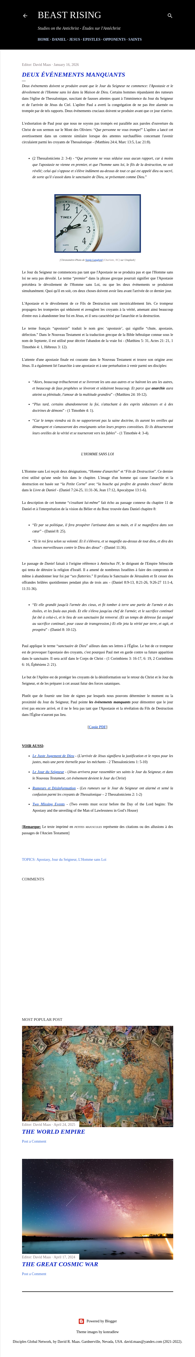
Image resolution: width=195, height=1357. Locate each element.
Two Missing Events (49, 804)
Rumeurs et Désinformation (54, 788)
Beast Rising (69, 15)
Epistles (92, 39)
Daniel (59, 39)
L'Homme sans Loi (92, 860)
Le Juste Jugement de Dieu (53, 756)
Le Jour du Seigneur (48, 772)
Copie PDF (97, 727)
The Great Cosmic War (60, 1264)
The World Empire (53, 1131)
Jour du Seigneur (64, 860)
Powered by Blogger (97, 1321)
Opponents (114, 39)
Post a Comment (34, 1141)
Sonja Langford (93, 259)
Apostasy (43, 860)
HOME (43, 39)
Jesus (74, 39)
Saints (135, 39)
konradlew (111, 1332)
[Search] (170, 14)
